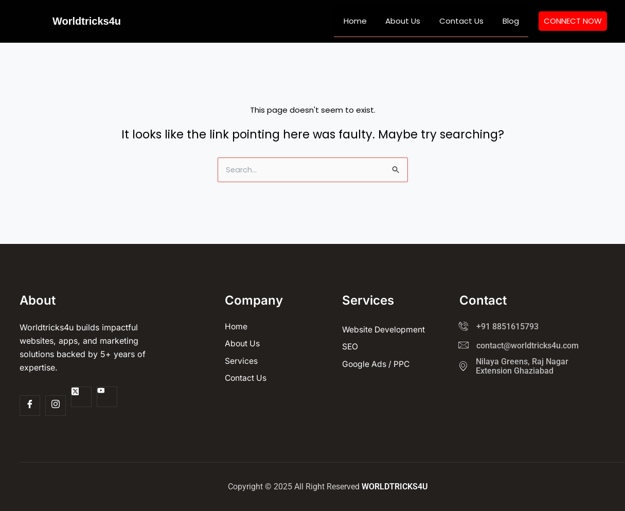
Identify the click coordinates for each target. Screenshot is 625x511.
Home (367, 20)
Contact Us (466, 20)
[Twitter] (81, 396)
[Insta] (55, 405)
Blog (512, 20)
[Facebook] (30, 405)
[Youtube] (107, 396)
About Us (411, 20)
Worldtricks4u (86, 21)
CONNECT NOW (573, 20)
